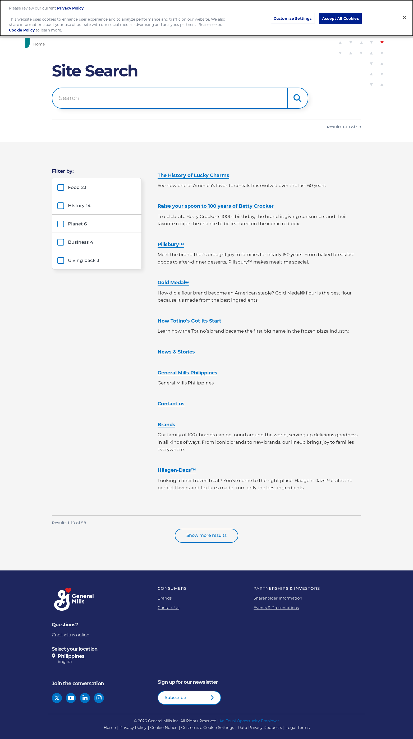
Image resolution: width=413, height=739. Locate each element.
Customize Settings (293, 18)
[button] (297, 98)
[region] (206, 18)
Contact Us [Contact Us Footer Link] (168, 607)
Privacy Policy (70, 8)
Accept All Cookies (340, 18)
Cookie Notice (163, 727)
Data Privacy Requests (260, 727)
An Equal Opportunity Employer (249, 721)
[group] (97, 187)
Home (110, 727)
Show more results (206, 535)
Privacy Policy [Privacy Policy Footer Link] (133, 727)
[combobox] (170, 98)
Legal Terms (298, 727)
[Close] (404, 17)
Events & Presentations (276, 607)
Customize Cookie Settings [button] (207, 727)
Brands (165, 598)
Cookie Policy (22, 30)
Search (69, 98)
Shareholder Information (278, 598)
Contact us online (70, 634)
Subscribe (175, 697)
